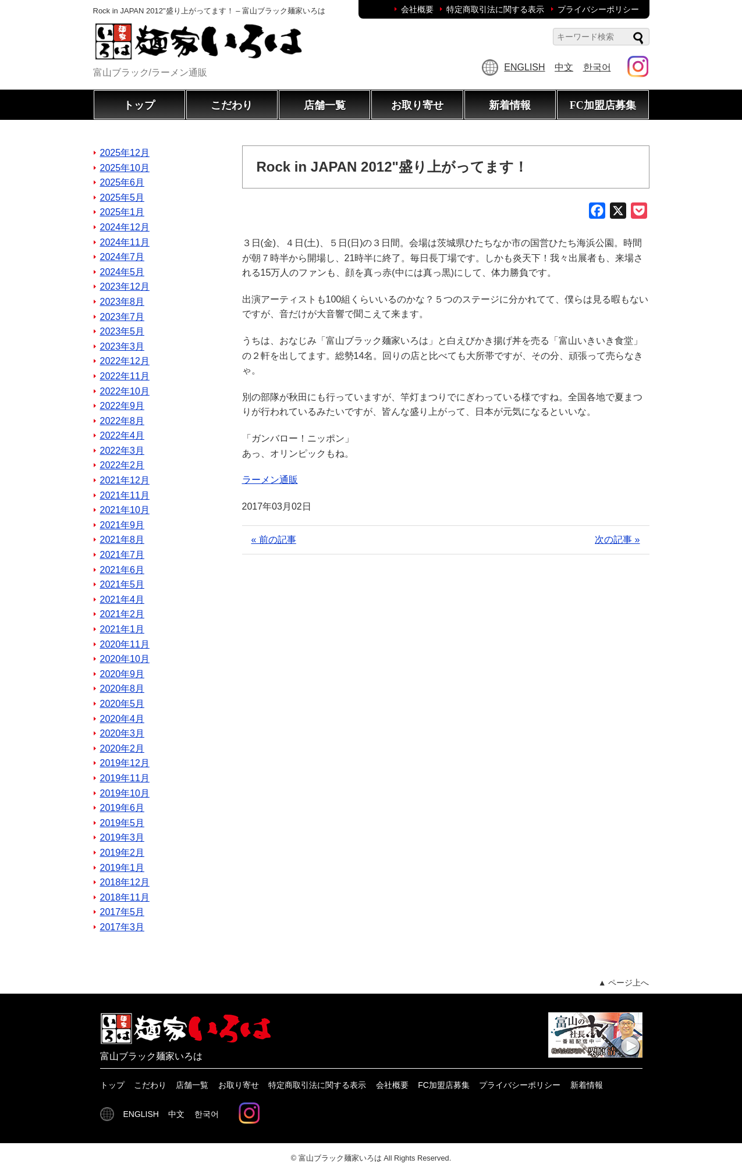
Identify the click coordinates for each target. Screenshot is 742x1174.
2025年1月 (122, 212)
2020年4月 (122, 719)
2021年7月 (122, 555)
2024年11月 (125, 242)
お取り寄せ (417, 105)
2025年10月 (125, 168)
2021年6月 (122, 570)
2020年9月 (122, 674)
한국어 (597, 67)
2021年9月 (122, 525)
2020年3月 (122, 733)
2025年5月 (122, 197)
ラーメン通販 (270, 480)
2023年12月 (125, 286)
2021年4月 (122, 599)
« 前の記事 (273, 540)
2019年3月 (122, 837)
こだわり (232, 105)
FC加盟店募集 (603, 105)
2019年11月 (125, 778)
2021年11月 (125, 495)
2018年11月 (125, 897)
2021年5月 (122, 584)
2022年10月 (125, 391)
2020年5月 (122, 704)
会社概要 (417, 9)
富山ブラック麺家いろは (340, 1158)
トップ (139, 105)
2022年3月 (122, 451)
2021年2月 (122, 614)
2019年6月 (122, 808)
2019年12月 (125, 763)
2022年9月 (122, 406)
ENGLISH (524, 67)
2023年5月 (122, 331)
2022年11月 (125, 376)
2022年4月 (122, 435)
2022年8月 (122, 421)
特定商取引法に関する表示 (495, 9)
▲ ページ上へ (623, 982)
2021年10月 (125, 510)
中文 (564, 67)
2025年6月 (122, 182)
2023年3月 (122, 346)
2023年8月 (122, 302)
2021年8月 (122, 540)
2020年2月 (122, 748)
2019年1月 (122, 868)
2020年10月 (125, 659)
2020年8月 (122, 688)
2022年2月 (122, 465)
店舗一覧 (325, 105)
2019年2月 (122, 853)
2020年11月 (125, 644)
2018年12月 (125, 882)
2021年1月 (122, 629)
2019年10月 (125, 793)
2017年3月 (122, 927)
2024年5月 (122, 272)
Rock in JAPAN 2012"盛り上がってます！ (392, 167)
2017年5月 (122, 912)
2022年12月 (125, 361)
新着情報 (510, 105)
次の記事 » (617, 540)
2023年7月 (122, 317)
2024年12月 (125, 227)
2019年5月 (122, 823)
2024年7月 (122, 257)
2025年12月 (125, 153)
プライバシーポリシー (598, 9)
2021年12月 (125, 480)
